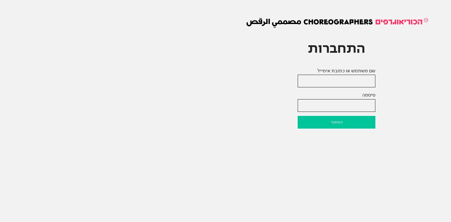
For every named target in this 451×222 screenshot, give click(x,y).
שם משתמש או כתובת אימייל (235, 70)
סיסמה (257, 95)
